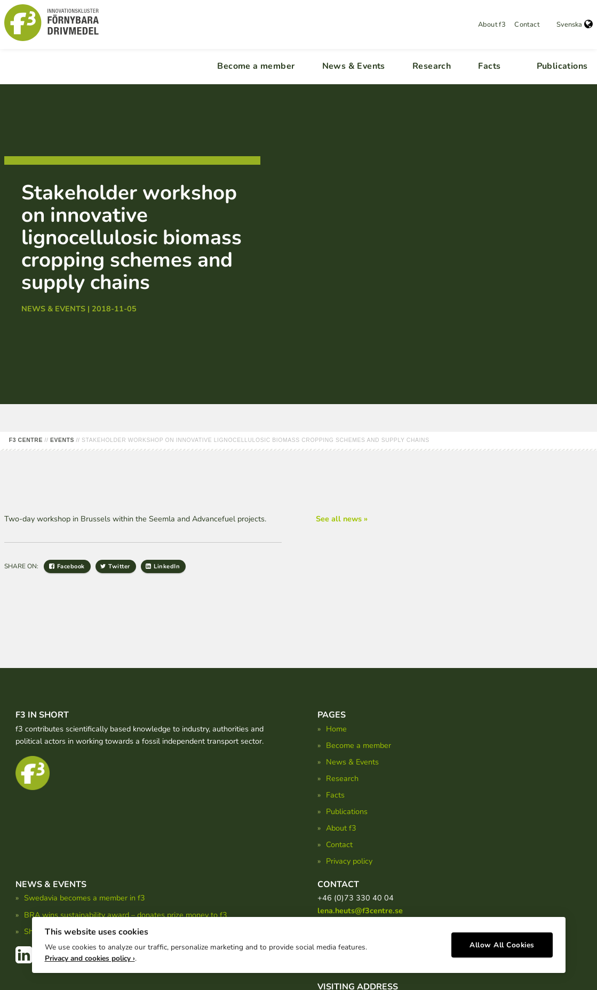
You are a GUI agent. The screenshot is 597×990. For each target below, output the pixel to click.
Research (431, 66)
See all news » (342, 518)
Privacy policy (349, 861)
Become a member (255, 66)
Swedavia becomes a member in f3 (84, 897)
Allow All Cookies (502, 945)
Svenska (574, 24)
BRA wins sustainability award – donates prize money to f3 (125, 914)
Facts (489, 66)
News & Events (353, 66)
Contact (526, 24)
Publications (562, 66)
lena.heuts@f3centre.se (360, 910)
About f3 (492, 24)
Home (336, 728)
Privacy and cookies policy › (90, 958)
